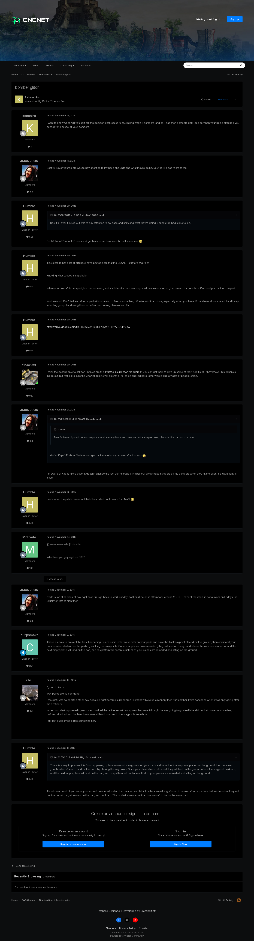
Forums (85, 65)
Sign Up (235, 19)
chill (29, 680)
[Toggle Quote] (51, 215)
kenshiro (34, 97)
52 (30, 191)
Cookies (144, 928)
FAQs (35, 65)
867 (30, 395)
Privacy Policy (127, 928)
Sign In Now (180, 844)
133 (29, 568)
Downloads (19, 65)
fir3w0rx (29, 365)
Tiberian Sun (57, 101)
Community (67, 65)
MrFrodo (29, 537)
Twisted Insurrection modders (122, 371)
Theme (110, 928)
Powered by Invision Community (127, 935)
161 (30, 710)
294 (30, 665)
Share (206, 99)
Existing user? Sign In (209, 19)
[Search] (201, 65)
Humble (29, 206)
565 (30, 236)
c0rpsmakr (29, 635)
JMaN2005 (29, 161)
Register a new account (73, 844)
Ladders (49, 65)
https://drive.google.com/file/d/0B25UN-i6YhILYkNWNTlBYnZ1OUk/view (88, 326)
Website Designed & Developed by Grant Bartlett (127, 910)
